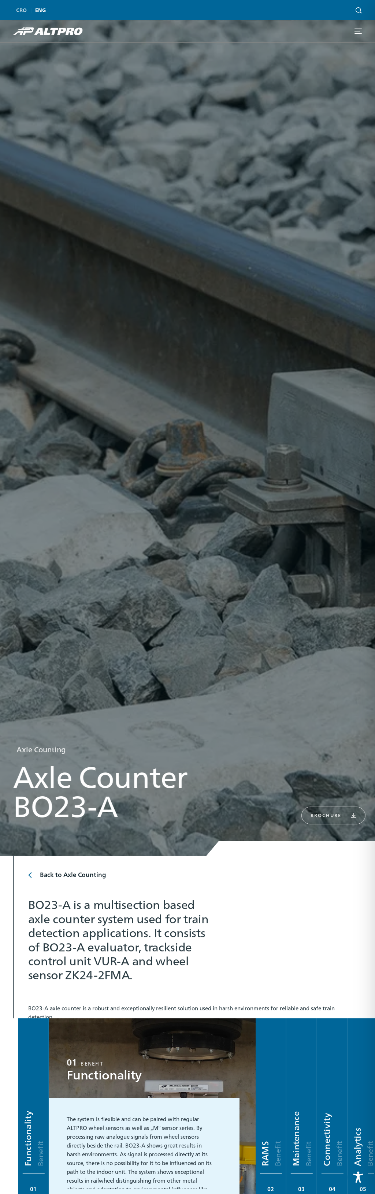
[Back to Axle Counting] (31, 879)
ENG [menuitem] (40, 9)
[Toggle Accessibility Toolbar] (358, 1177)
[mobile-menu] (358, 31)
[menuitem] (23, 9)
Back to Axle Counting (73, 878)
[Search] (357, 7)
